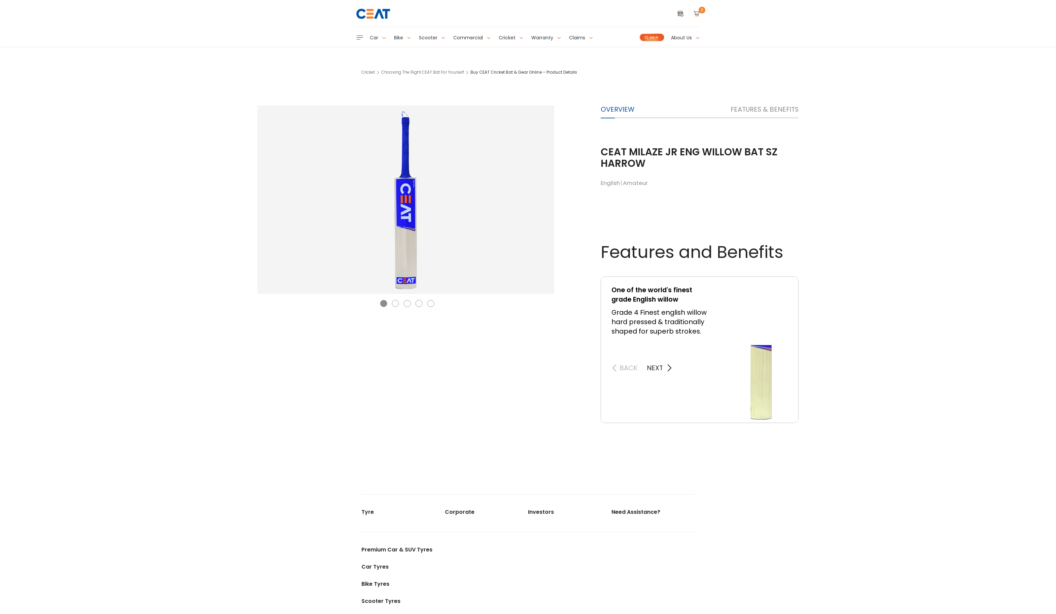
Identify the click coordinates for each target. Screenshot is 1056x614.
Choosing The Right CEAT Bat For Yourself (422, 72)
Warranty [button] (546, 37)
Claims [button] (581, 37)
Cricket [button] (511, 37)
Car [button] (378, 37)
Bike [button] (402, 37)
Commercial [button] (472, 37)
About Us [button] (685, 37)
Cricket (368, 72)
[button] (383, 303)
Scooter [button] (432, 37)
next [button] (655, 368)
